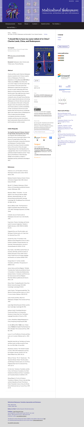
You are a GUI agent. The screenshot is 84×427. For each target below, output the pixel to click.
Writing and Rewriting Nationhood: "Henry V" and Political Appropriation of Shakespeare (67, 135)
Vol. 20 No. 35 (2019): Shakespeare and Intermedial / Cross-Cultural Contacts (25, 34)
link (44, 418)
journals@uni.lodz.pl (21, 416)
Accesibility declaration (13, 422)
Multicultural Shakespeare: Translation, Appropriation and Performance (42, 9)
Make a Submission (63, 46)
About (26, 24)
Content (34, 24)
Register (71, 1)
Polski (59, 39)
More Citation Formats (40, 131)
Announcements (10, 24)
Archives (14, 32)
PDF (37, 80)
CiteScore (68, 86)
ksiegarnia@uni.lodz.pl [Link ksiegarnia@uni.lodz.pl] (38, 420)
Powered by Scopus (66, 91)
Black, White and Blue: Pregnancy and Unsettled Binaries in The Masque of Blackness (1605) (67, 142)
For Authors (56, 24)
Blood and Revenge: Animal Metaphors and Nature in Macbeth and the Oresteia (67, 115)
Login (77, 1)
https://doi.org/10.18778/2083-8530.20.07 (41, 128)
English (59, 37)
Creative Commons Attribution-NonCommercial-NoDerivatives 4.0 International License (43, 113)
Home (20, 24)
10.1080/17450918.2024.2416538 (42, 154)
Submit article (45, 24)
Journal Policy (11, 27)
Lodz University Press (18, 411)
